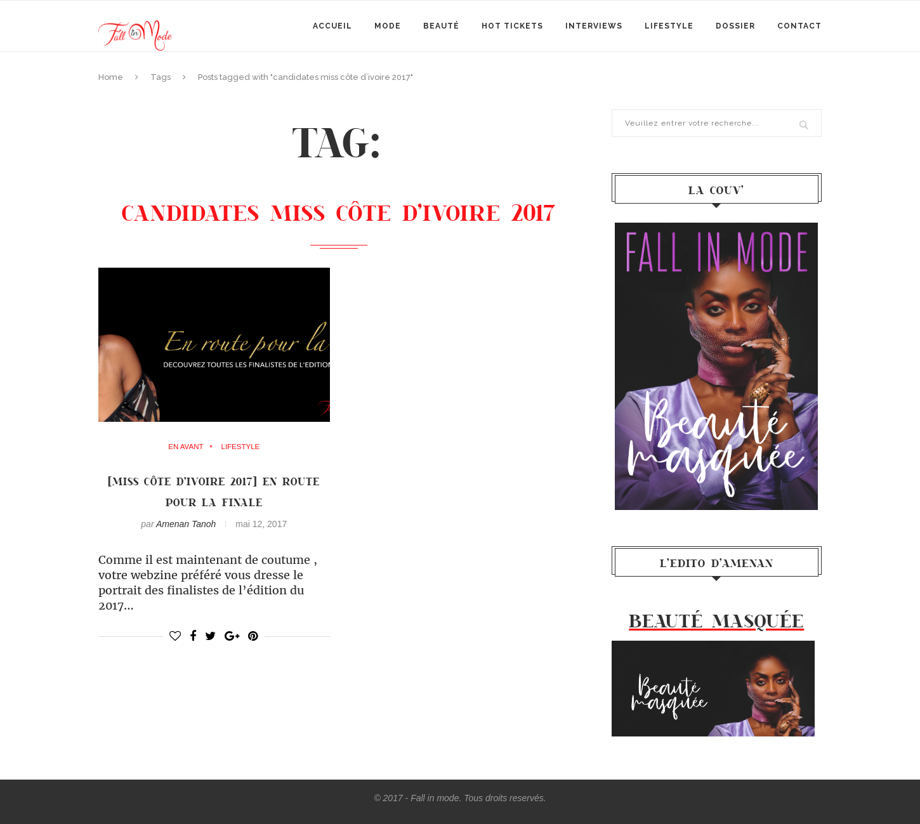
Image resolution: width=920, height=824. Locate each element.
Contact (799, 26)
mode (387, 26)
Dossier (735, 26)
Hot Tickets (512, 26)
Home (110, 77)
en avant (185, 447)
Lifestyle (669, 26)
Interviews (593, 26)
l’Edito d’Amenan (716, 562)
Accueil (332, 26)
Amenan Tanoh (186, 524)
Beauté (441, 26)
